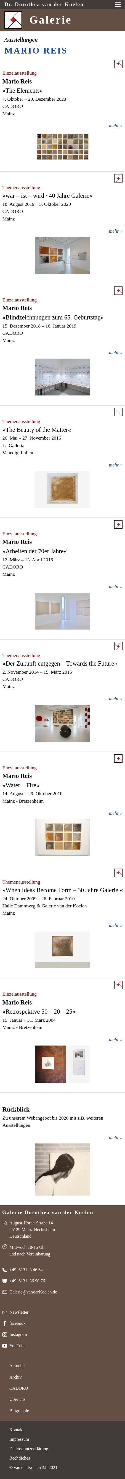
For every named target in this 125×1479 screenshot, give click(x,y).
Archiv (15, 1377)
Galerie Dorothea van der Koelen (48, 1212)
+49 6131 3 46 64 (26, 1269)
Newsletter (18, 1312)
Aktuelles (17, 1365)
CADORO (18, 1388)
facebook (17, 1323)
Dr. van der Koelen (44, 4)
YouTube (17, 1345)
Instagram (18, 1334)
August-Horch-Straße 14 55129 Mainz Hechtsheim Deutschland (32, 1230)
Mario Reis (35, 50)
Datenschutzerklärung (28, 1448)
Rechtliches (19, 1458)
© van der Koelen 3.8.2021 (33, 1467)
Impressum (19, 1439)
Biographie (19, 1410)
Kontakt (16, 1429)
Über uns (17, 1399)
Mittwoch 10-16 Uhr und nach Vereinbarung (29, 1250)
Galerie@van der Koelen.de (33, 1292)
